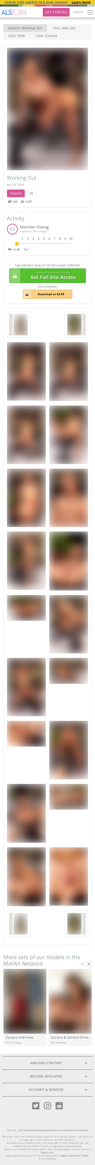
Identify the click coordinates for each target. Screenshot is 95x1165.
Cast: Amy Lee (64, 28)
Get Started (56, 12)
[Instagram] (47, 1105)
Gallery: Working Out (25, 28)
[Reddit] (59, 1105)
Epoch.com (47, 1152)
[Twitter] (35, 1105)
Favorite (16, 193)
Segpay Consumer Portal (74, 1155)
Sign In (78, 12)
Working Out (21, 177)
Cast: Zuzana (46, 35)
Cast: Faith (16, 35)
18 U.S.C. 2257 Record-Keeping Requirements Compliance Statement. (47, 1130)
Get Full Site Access (46, 276)
